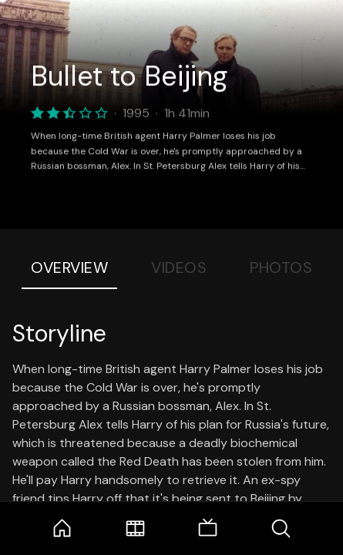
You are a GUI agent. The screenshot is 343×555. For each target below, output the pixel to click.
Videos (179, 267)
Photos (281, 267)
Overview (69, 267)
